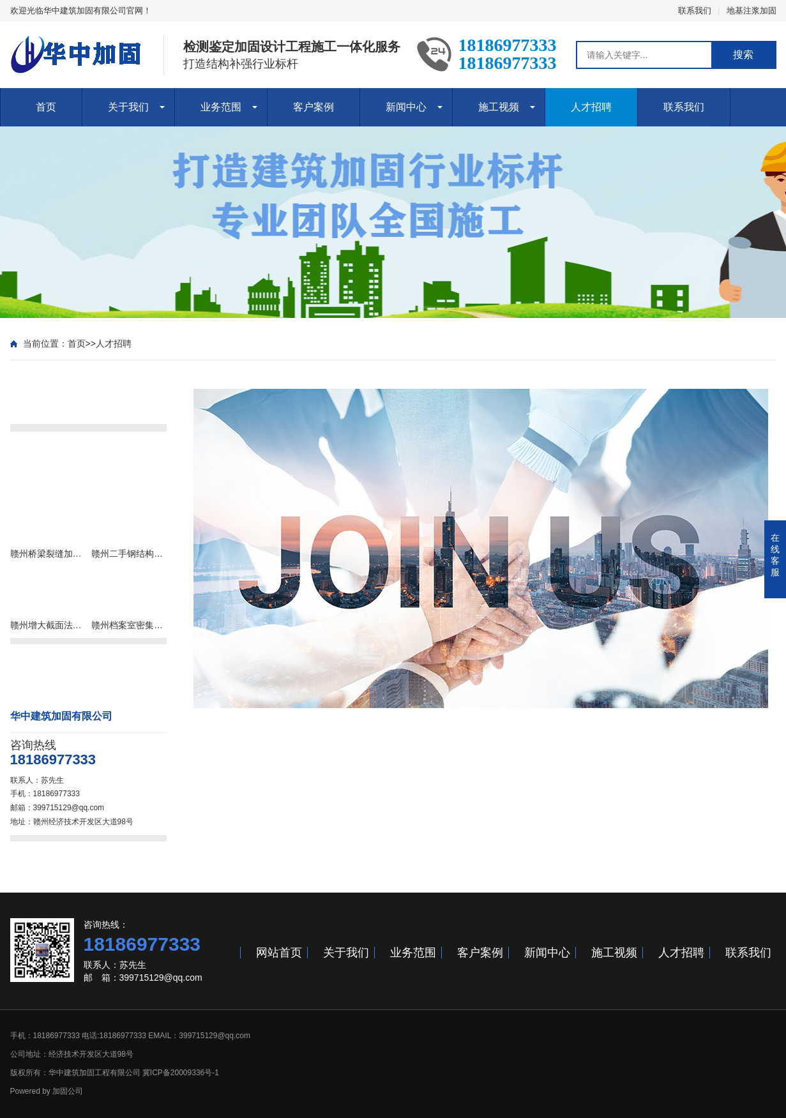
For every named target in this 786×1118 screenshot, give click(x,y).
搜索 (743, 54)
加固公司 (67, 1091)
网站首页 (279, 952)
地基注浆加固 (751, 10)
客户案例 (313, 107)
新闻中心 (406, 107)
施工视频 (498, 107)
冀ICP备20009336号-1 (180, 1072)
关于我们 (128, 107)
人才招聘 (591, 107)
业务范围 (220, 107)
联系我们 (694, 10)
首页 (46, 107)
